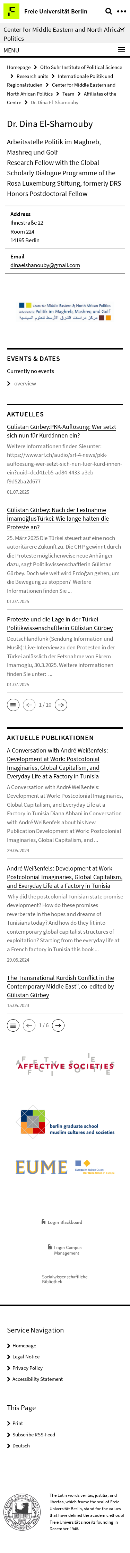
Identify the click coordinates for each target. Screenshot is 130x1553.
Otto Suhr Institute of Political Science (81, 67)
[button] (13, 705)
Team (68, 93)
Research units (32, 76)
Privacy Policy (27, 1368)
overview (21, 383)
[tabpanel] (65, 205)
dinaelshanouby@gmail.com (45, 265)
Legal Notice (26, 1356)
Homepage (19, 67)
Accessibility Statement (37, 1379)
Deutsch (21, 1445)
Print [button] (17, 1423)
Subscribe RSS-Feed (33, 1434)
